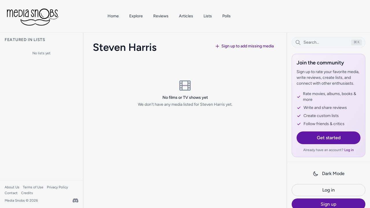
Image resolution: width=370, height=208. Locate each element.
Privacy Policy (57, 187)
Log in (349, 150)
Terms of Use (33, 187)
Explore (136, 16)
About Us (12, 187)
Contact (11, 193)
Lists (208, 16)
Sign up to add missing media (244, 46)
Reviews (161, 16)
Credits (27, 193)
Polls (226, 16)
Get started (329, 137)
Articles (186, 16)
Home (113, 16)
